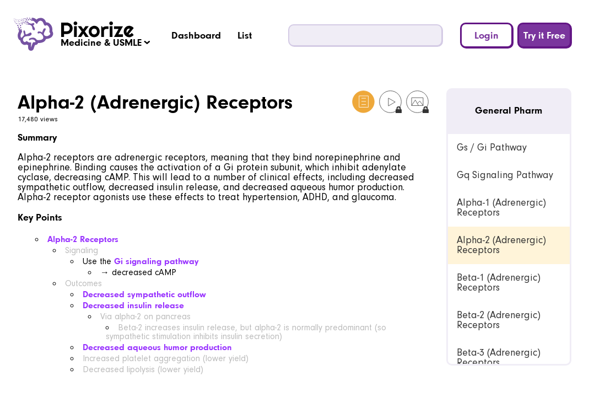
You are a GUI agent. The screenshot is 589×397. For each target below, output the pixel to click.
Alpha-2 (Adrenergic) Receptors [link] (501, 245)
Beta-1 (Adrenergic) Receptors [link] (499, 282)
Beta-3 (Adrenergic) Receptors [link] (499, 357)
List (244, 35)
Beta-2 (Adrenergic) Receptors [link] (499, 320)
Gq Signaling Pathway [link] (505, 175)
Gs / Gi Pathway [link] (492, 147)
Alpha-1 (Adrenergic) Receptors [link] (501, 207)
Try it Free (544, 35)
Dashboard (196, 35)
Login (486, 35)
